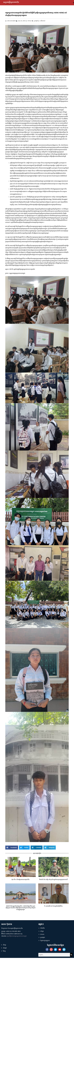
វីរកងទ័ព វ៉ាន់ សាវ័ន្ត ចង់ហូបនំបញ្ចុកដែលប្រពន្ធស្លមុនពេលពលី (53, 913)
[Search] (71, 987)
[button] (11, 881)
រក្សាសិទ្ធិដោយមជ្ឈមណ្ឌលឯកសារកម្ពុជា (17, 969)
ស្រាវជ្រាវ (36, 20)
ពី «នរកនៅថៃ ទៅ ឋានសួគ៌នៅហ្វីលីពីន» (53, 939)
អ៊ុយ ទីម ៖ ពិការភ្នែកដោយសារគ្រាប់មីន (20, 913)
